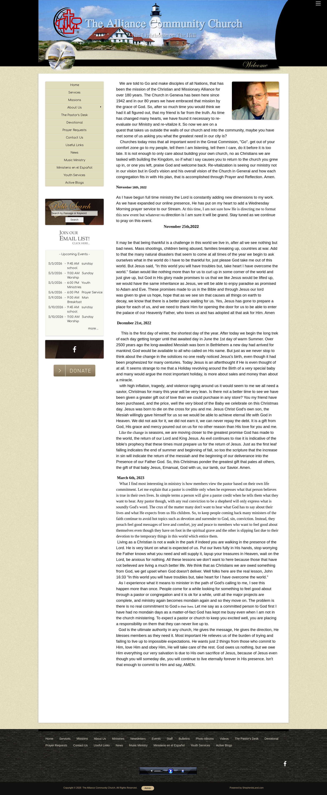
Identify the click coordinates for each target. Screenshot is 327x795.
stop (186, 771)
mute (152, 771)
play (171, 771)
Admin (148, 788)
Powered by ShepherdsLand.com (247, 787)
